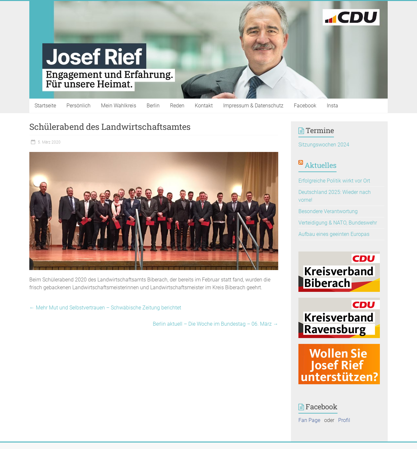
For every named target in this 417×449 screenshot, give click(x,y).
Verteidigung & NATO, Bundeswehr (337, 223)
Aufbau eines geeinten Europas (333, 234)
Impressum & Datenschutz (253, 105)
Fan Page (309, 420)
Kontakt (204, 105)
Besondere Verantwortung (328, 211)
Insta (332, 105)
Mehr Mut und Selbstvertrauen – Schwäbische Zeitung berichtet (105, 308)
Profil (344, 420)
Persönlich (78, 105)
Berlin (153, 105)
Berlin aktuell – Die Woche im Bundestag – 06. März (215, 324)
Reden (177, 105)
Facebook (305, 105)
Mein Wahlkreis (118, 105)
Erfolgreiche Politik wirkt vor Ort (334, 181)
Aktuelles (321, 165)
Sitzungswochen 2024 (323, 145)
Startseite (45, 105)
